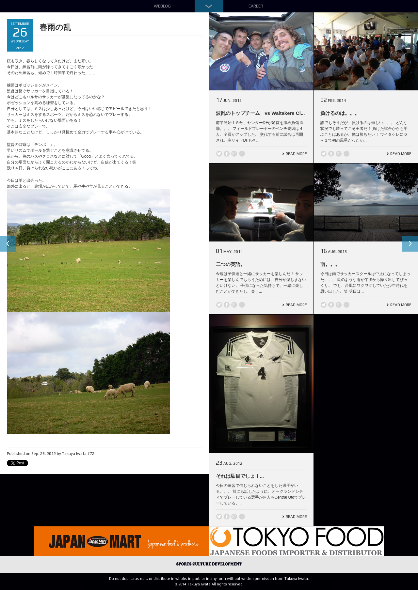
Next (410, 244)
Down (209, 6)
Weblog (162, 6)
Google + (234, 154)
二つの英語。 (230, 264)
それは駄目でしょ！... (240, 476)
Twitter (219, 154)
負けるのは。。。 (340, 113)
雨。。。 (330, 264)
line (242, 154)
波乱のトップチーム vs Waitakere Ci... (260, 113)
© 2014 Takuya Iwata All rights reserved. (209, 584)
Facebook (227, 154)
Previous (8, 244)
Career (256, 6)
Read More (296, 153)
